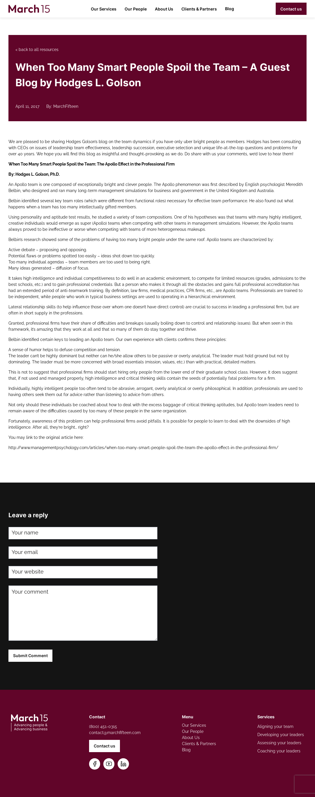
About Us (164, 8)
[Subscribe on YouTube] (109, 764)
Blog (229, 8)
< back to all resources (37, 49)
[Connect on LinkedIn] (123, 764)
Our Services (103, 8)
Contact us (291, 8)
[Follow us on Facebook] (94, 764)
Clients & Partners (199, 8)
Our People (136, 8)
